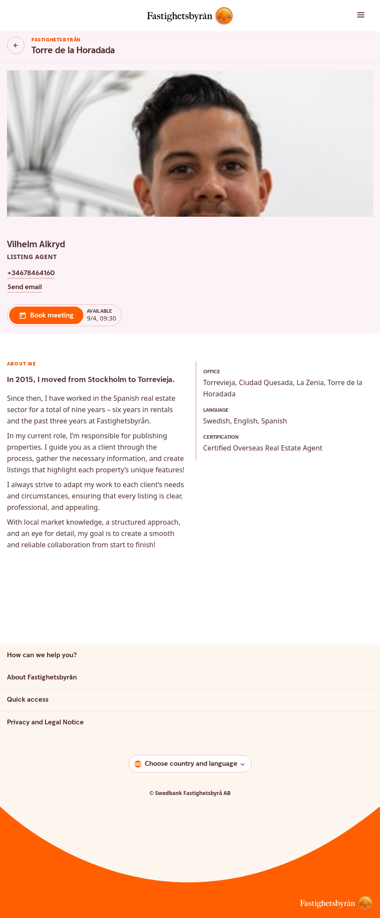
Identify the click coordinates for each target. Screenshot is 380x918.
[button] (348, 15)
